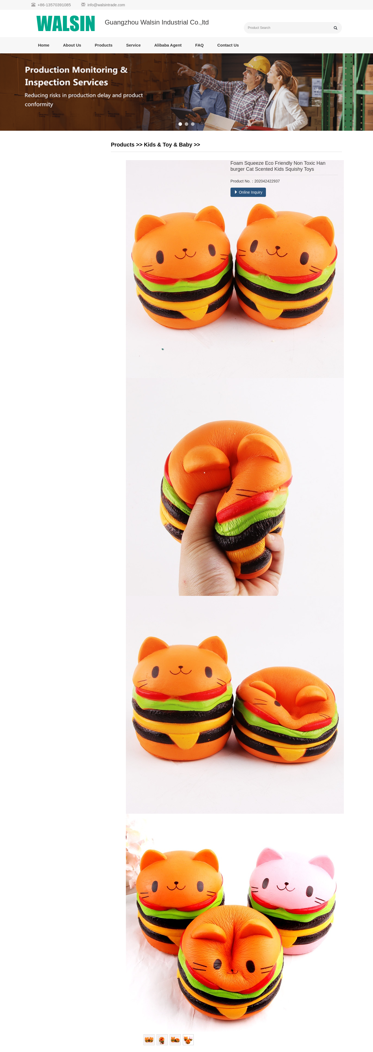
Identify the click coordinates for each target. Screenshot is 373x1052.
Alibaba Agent (167, 45)
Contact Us (228, 45)
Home (44, 45)
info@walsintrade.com (106, 5)
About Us (72, 45)
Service (133, 45)
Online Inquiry (248, 192)
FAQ (199, 45)
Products (104, 45)
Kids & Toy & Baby (168, 145)
